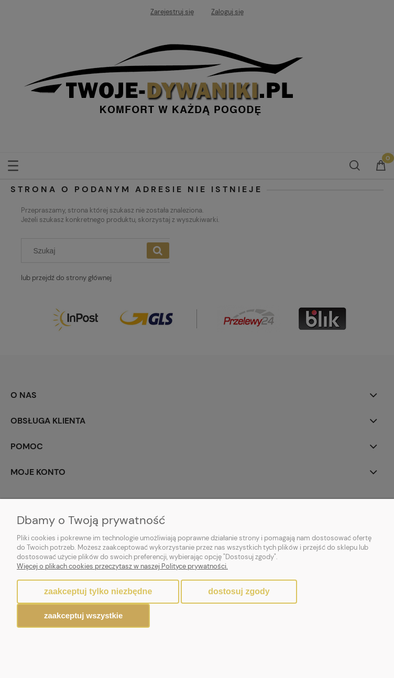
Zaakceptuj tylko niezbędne (98, 591)
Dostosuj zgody (238, 591)
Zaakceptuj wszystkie (83, 615)
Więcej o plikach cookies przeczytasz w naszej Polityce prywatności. (122, 566)
